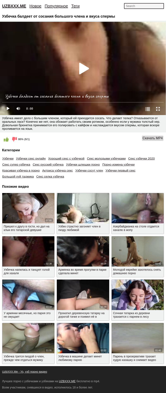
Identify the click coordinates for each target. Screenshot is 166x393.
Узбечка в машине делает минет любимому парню (80, 358)
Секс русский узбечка (48, 164)
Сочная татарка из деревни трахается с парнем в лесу (131, 314)
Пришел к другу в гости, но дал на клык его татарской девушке (26, 228)
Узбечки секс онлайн (31, 158)
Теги (75, 6)
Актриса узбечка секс (57, 170)
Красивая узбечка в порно (21, 170)
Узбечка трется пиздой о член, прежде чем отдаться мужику (24, 358)
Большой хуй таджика (18, 176)
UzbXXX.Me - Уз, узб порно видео (24, 371)
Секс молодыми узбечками (106, 158)
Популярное (56, 6)
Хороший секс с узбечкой (66, 158)
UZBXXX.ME (14, 6)
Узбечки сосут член (89, 170)
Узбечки (7, 158)
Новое (35, 6)
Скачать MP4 (153, 138)
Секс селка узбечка (50, 176)
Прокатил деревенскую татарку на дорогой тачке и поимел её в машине (81, 316)
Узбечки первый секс (120, 170)
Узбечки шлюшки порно (83, 164)
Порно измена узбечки (118, 164)
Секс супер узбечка (16, 164)
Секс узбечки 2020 (141, 158)
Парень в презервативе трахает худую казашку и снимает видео (134, 358)
